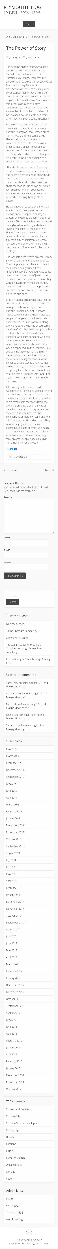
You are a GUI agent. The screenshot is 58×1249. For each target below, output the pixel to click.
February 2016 (14, 1040)
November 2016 (15, 992)
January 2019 (13, 818)
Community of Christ (17, 637)
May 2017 (11, 950)
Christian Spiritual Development (23, 1123)
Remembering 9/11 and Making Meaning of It (28, 660)
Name (7, 538)
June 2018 (11, 867)
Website (7, 562)
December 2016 (15, 985)
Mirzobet (11, 704)
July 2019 (11, 783)
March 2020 (12, 756)
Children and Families (17, 1109)
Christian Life (20, 36)
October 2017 (13, 915)
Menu (29, 24)
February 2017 (14, 971)
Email (7, 550)
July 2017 (11, 936)
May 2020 (11, 749)
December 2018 (15, 825)
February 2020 (14, 763)
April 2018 (11, 881)
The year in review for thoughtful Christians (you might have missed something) (24, 648)
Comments (14, 1212)
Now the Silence (15, 624)
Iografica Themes (40, 1243)
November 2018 (15, 832)
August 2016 (13, 1013)
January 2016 (13, 1047)
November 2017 (15, 908)
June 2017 (11, 943)
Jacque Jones (15, 57)
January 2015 (13, 1068)
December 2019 (15, 770)
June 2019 (11, 790)
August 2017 (13, 929)
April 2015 (11, 1054)
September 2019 (15, 776)
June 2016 (11, 1026)
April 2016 (11, 1033)
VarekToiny (12, 683)
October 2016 (13, 999)
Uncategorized (14, 1164)
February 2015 (14, 1061)
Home (7, 36)
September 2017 (15, 922)
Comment (8, 497)
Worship (10, 1171)
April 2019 (11, 797)
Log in (9, 1198)
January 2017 (13, 978)
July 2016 (11, 1019)
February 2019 (14, 811)
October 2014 (13, 1089)
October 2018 (13, 839)
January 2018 (13, 894)
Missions (11, 1144)
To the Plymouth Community (21, 631)
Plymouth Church (15, 1158)
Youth (9, 1178)
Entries (12, 1205)
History (10, 1137)
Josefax (10, 714)
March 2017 (12, 964)
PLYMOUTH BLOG (22, 7)
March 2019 (12, 804)
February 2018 (14, 888)
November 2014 (15, 1082)
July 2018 (11, 860)
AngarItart (11, 693)
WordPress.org (14, 1219)
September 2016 (15, 1006)
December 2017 (15, 901)
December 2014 (15, 1075)
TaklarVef (11, 725)
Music (9, 1151)
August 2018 (13, 853)
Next (48, 470)
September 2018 (15, 846)
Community (12, 1130)
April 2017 (11, 957)
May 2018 (11, 874)
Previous (12, 470)
